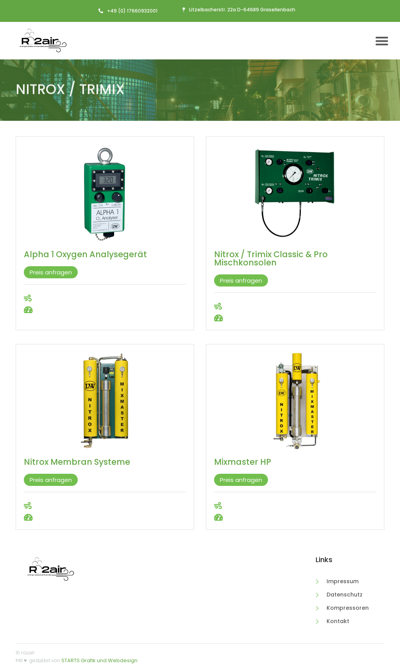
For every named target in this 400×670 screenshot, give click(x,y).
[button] (382, 40)
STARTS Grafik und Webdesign (99, 660)
